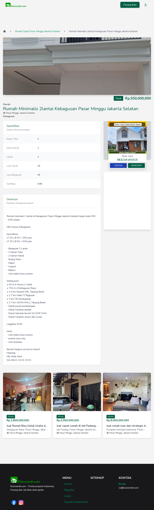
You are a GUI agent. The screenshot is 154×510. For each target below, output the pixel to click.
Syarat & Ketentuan (76, 502)
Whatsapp (136, 165)
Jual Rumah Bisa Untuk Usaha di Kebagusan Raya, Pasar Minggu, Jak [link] (27, 426)
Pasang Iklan (130, 4)
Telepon (118, 165)
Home (68, 484)
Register (69, 490)
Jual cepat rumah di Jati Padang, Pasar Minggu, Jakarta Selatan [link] (77, 426)
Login (67, 496)
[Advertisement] (77, 19)
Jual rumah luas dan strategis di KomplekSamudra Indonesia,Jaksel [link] (126, 426)
